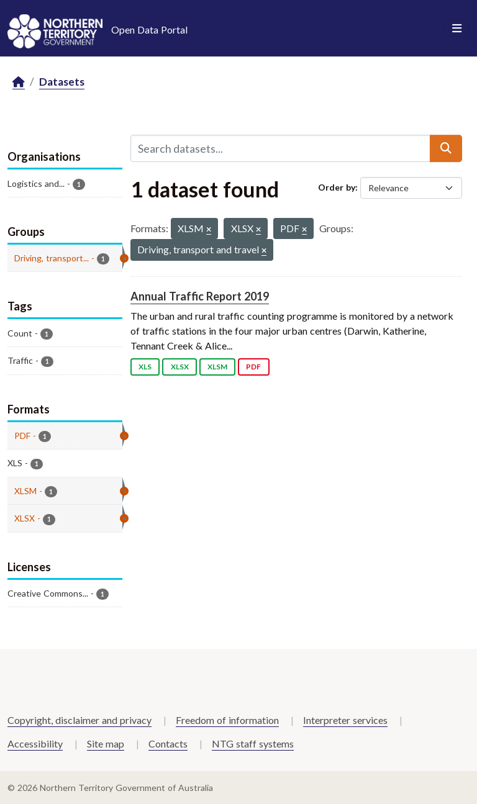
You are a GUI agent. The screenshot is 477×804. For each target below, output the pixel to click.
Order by (336, 187)
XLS (145, 366)
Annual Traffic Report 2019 (199, 296)
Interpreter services (345, 720)
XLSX (180, 366)
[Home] (18, 82)
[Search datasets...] (280, 148)
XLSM (217, 366)
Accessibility (35, 743)
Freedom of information (227, 720)
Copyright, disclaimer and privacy (79, 720)
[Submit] (446, 148)
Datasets (61, 81)
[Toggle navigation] (457, 28)
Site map (105, 743)
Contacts (168, 743)
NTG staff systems (253, 743)
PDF (253, 366)
